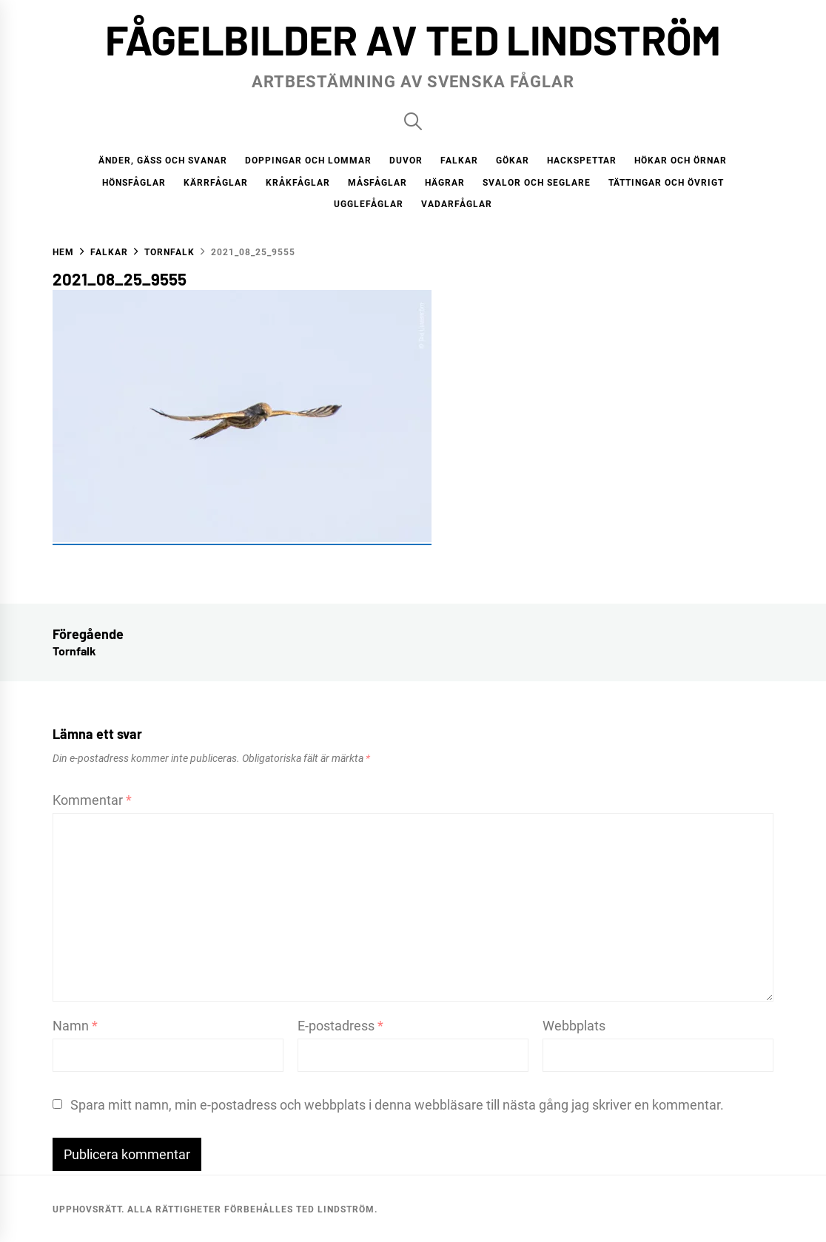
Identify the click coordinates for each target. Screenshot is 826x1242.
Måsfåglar (377, 183)
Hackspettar (582, 160)
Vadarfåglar (456, 204)
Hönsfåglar (134, 183)
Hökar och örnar (680, 160)
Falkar (459, 160)
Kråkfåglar (298, 183)
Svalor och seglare (537, 183)
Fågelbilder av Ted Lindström (413, 39)
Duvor (406, 160)
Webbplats (574, 1025)
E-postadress (340, 1025)
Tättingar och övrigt (666, 183)
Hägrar (445, 183)
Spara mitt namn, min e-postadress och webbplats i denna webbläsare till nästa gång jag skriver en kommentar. (397, 1105)
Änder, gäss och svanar (162, 160)
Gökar (512, 160)
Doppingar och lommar (308, 160)
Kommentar (92, 800)
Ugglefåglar (368, 204)
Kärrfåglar (216, 183)
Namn (75, 1025)
